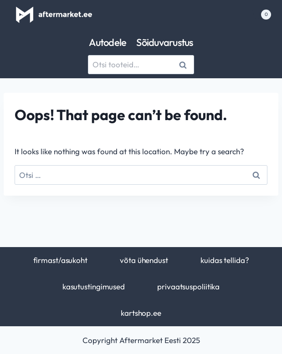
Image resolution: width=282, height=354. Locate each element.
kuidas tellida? (224, 260)
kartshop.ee (141, 313)
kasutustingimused (93, 286)
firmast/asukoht (60, 260)
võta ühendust (144, 260)
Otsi (184, 65)
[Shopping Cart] (261, 15)
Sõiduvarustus (164, 42)
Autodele (107, 42)
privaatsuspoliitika (188, 286)
